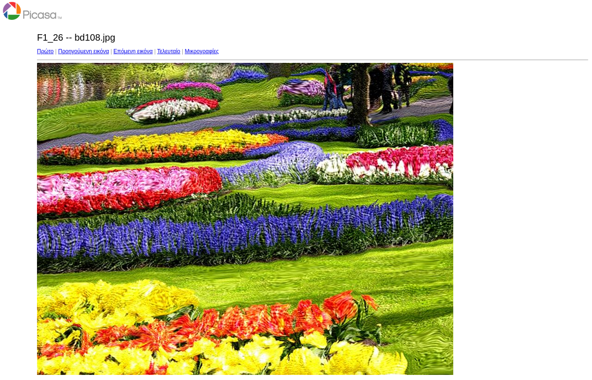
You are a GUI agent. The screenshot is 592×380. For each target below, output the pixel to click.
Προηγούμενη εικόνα (83, 51)
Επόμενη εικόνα (133, 51)
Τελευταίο (168, 51)
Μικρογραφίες (202, 51)
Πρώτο (45, 51)
